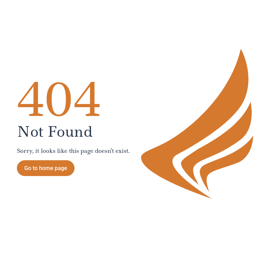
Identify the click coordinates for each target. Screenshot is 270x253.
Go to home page (45, 168)
